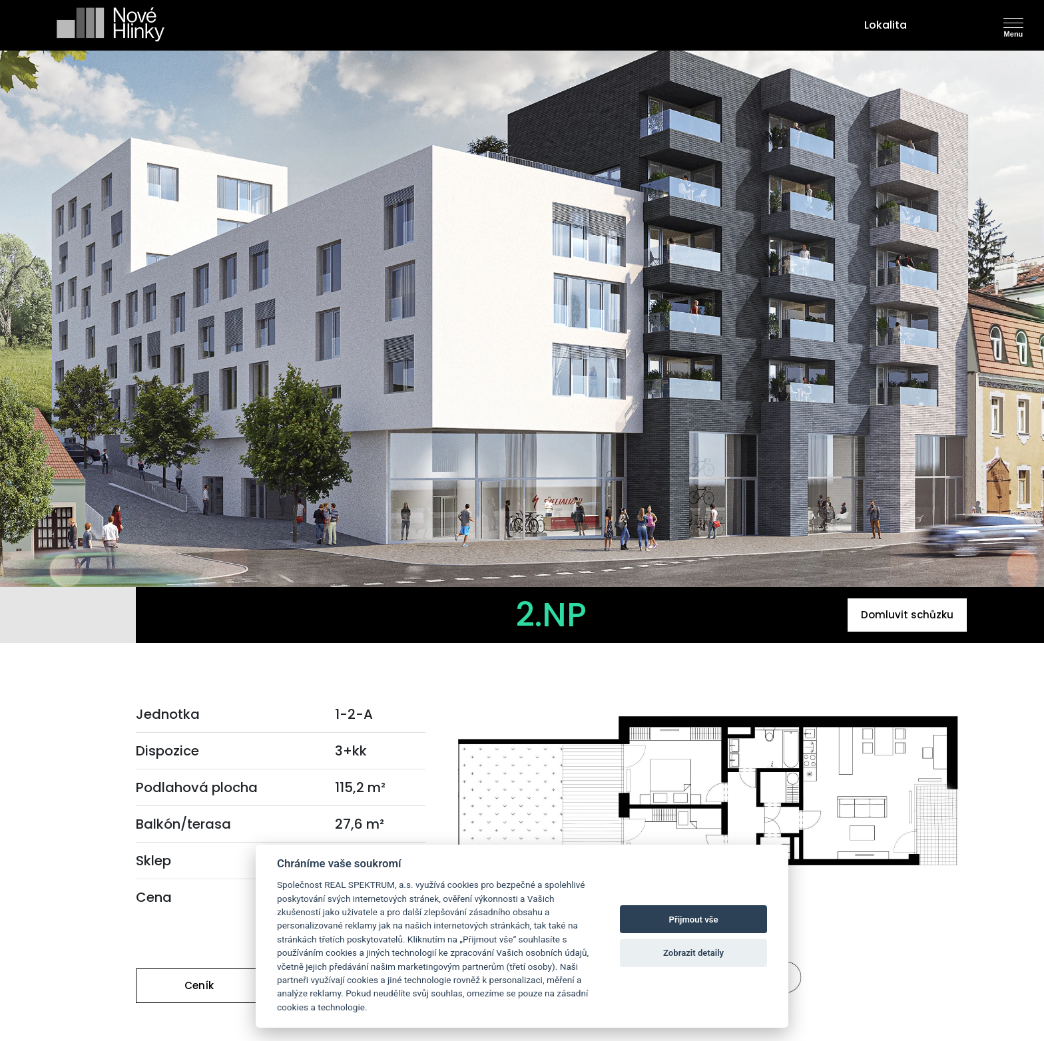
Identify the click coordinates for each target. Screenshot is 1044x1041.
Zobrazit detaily (693, 953)
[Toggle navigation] (1019, 23)
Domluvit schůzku (907, 615)
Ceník (199, 985)
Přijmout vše (693, 920)
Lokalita (885, 25)
